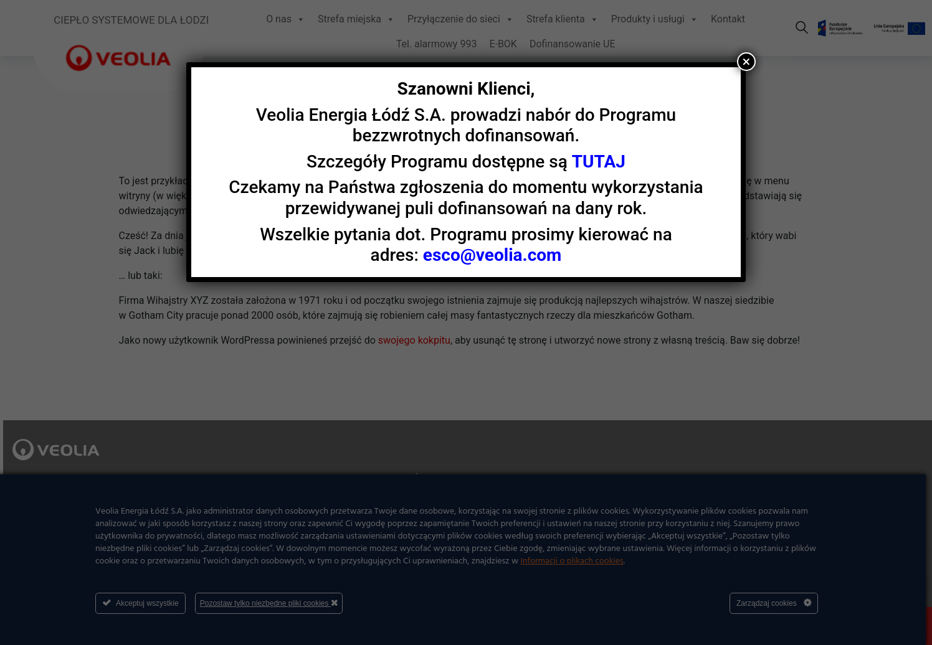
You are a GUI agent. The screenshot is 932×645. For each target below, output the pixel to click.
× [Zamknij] (746, 61)
